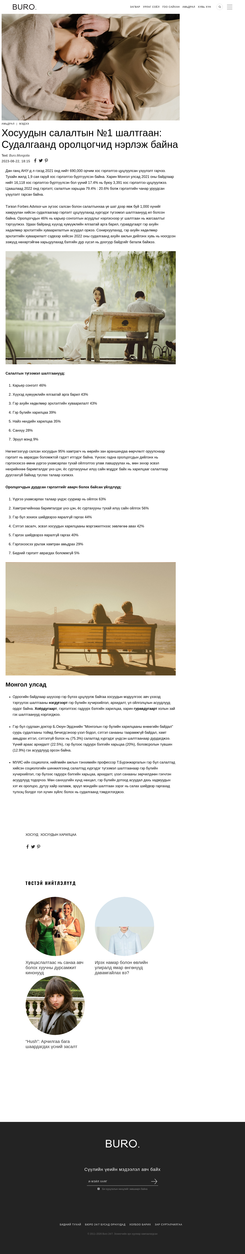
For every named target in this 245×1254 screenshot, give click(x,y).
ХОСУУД (32, 834)
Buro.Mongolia (19, 155)
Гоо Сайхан (171, 7)
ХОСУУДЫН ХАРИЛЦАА (58, 834)
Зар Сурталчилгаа (168, 1224)
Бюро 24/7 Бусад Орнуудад (105, 1224)
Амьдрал (188, 7)
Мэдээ (24, 123)
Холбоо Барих (140, 1224)
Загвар (135, 7)
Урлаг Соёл (151, 7)
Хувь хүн (204, 7)
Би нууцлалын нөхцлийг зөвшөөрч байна (124, 1189)
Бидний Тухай (70, 1224)
